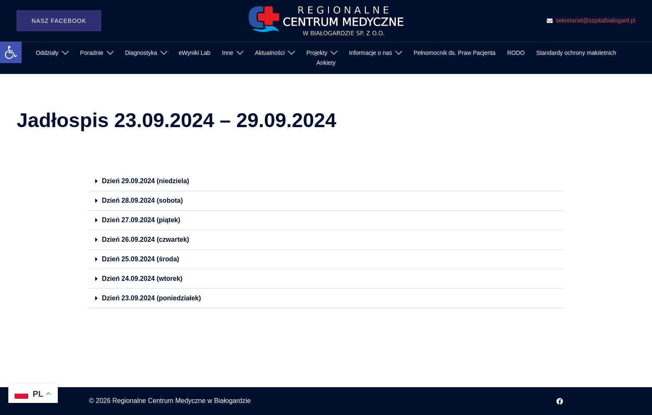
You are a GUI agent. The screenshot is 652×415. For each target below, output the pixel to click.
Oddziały (47, 52)
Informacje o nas (370, 52)
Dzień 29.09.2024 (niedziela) (145, 180)
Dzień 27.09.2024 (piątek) (141, 219)
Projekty (317, 52)
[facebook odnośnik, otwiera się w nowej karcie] (559, 400)
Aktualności (270, 52)
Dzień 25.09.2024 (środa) (140, 259)
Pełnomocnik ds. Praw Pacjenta (455, 52)
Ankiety (326, 62)
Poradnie (92, 52)
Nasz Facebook (59, 20)
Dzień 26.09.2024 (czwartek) (145, 239)
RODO (516, 52)
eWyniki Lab (194, 52)
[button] (11, 52)
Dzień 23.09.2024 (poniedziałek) (151, 298)
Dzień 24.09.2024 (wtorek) (142, 278)
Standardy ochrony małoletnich (576, 52)
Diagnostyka (141, 52)
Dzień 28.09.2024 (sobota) (142, 200)
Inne (227, 52)
